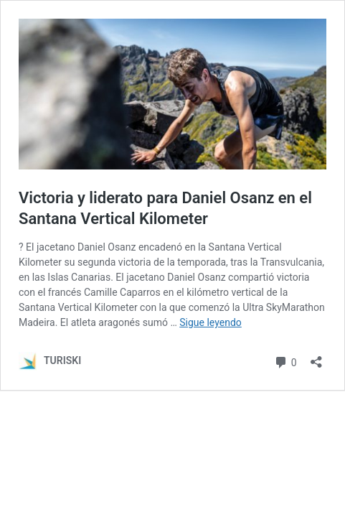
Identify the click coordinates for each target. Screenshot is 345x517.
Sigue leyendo (210, 322)
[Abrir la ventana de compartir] (316, 357)
